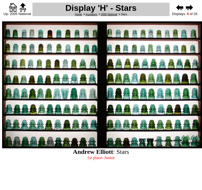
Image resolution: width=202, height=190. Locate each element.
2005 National (109, 14)
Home (78, 14)
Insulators (91, 14)
